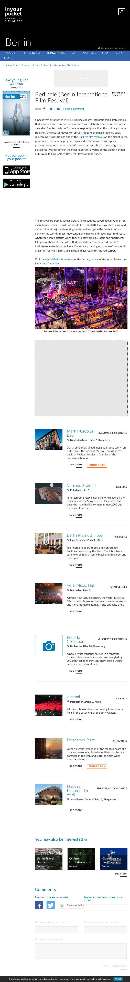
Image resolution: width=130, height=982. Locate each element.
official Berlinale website (59, 259)
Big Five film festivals (91, 137)
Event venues (118, 587)
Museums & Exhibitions (112, 433)
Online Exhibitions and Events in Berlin (80, 860)
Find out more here (101, 979)
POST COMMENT (113, 969)
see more (75, 464)
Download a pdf (16, 87)
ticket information (49, 263)
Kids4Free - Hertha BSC (110, 860)
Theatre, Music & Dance (112, 788)
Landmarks (119, 741)
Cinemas (121, 487)
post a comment (74, 109)
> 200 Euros (120, 537)
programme (92, 259)
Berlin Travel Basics (45, 860)
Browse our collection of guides (15, 143)
